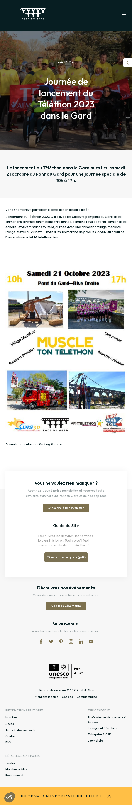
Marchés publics (16, 769)
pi (61, 641)
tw (51, 641)
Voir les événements (66, 606)
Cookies (67, 696)
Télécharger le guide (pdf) (66, 557)
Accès (9, 723)
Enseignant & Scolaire (102, 728)
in (71, 641)
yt (91, 641)
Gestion (10, 763)
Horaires (11, 717)
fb (41, 641)
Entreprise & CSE (99, 734)
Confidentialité (87, 696)
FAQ (8, 742)
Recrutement (14, 775)
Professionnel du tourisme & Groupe (107, 719)
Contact (11, 736)
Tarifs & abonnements (20, 730)
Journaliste (95, 740)
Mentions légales (46, 696)
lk (81, 641)
